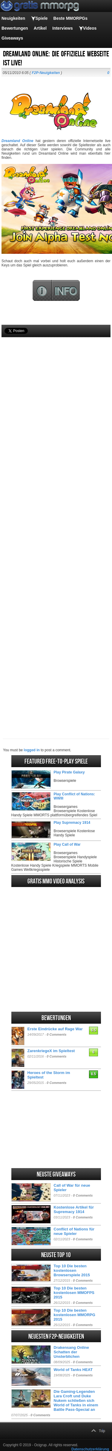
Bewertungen (14, 28)
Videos (90, 28)
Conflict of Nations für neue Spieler (74, 1231)
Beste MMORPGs (70, 18)
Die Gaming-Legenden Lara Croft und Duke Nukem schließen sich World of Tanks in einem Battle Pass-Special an (76, 1400)
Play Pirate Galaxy (69, 772)
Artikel (40, 28)
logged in (32, 750)
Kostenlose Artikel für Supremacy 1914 (74, 1209)
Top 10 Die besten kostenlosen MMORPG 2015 (74, 1315)
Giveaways (12, 38)
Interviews (62, 28)
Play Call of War (67, 844)
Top (102, 1431)
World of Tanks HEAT (73, 1369)
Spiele (41, 18)
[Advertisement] (56, 528)
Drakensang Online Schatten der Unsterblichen (71, 1352)
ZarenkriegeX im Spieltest (51, 1051)
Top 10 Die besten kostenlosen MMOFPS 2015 (74, 1292)
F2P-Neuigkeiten (46, 73)
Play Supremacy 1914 (72, 822)
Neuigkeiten (13, 18)
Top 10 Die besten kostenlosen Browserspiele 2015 (72, 1270)
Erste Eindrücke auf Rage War (55, 1029)
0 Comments (56, 1034)
